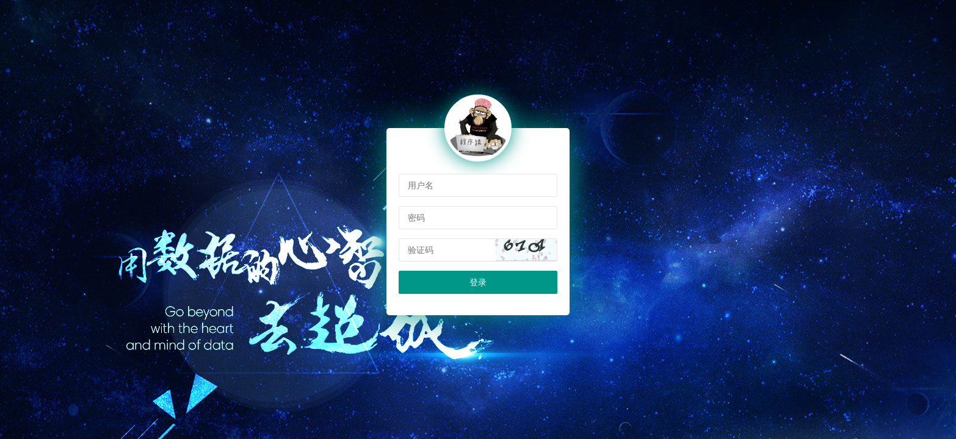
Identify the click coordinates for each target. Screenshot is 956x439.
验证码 (420, 250)
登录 (478, 282)
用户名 (420, 185)
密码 (416, 218)
